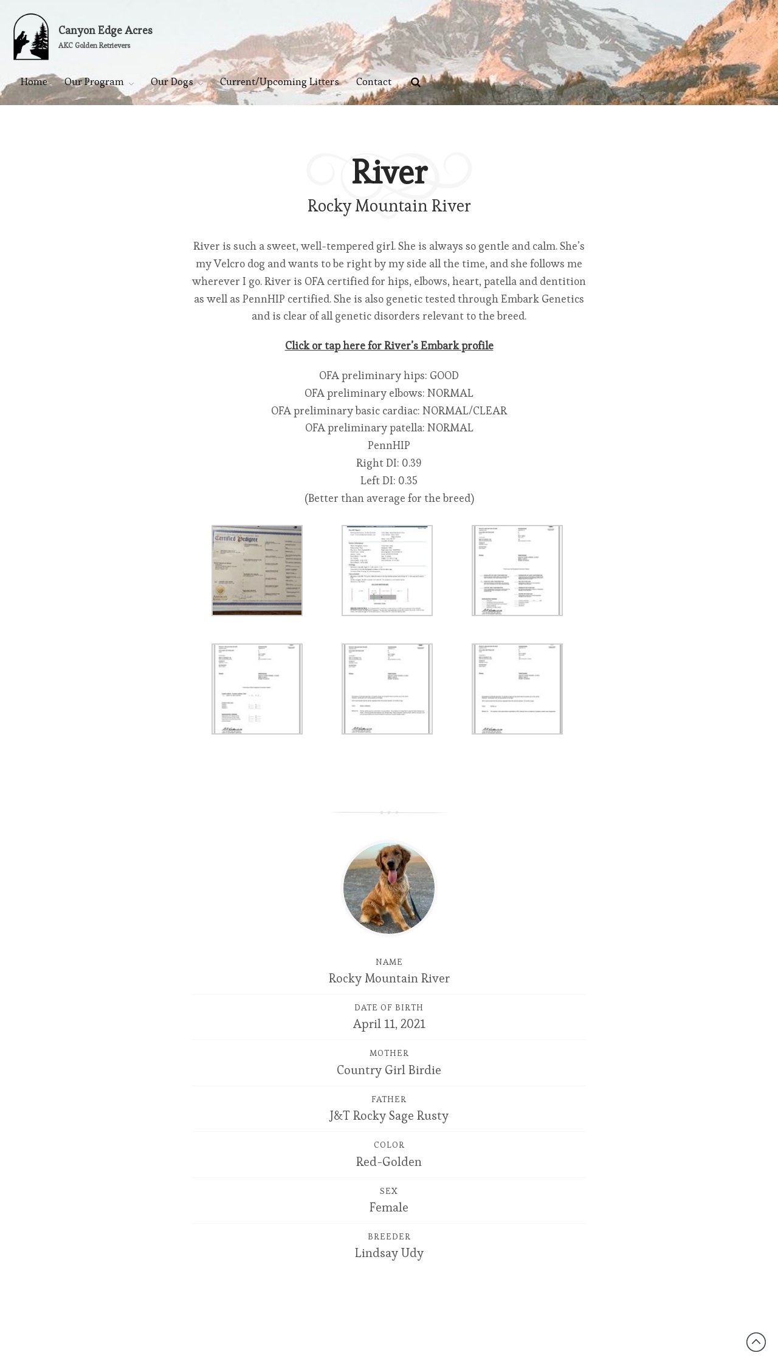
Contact (373, 81)
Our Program (94, 81)
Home (34, 81)
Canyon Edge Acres (105, 30)
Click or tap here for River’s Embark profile (389, 345)
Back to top (756, 1342)
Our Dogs (172, 81)
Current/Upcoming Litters (279, 81)
